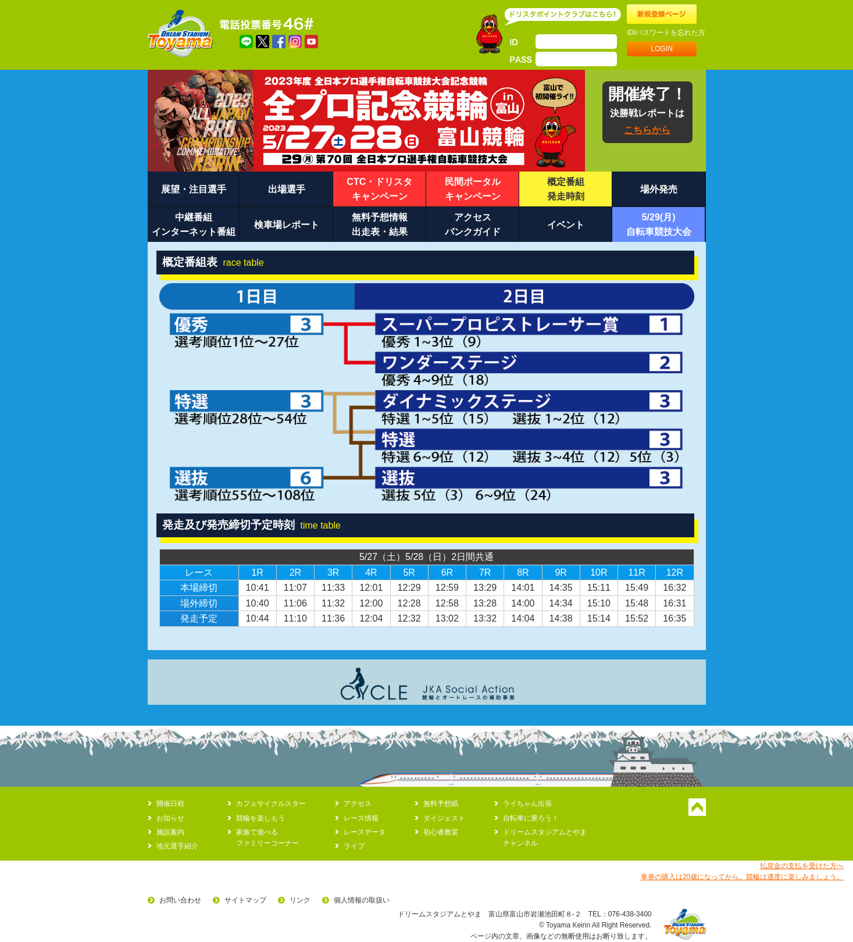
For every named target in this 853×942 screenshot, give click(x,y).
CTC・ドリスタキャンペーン (379, 189)
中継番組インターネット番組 (193, 224)
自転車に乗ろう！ (531, 818)
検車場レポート (286, 225)
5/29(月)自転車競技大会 (658, 224)
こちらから (647, 130)
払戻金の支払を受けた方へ (802, 866)
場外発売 (658, 189)
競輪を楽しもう (260, 818)
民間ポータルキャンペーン (473, 189)
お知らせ (170, 818)
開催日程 (170, 804)
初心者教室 (440, 832)
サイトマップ (245, 900)
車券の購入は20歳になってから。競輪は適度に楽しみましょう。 (742, 877)
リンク (300, 900)
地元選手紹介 (177, 846)
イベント (565, 225)
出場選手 (286, 189)
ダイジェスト (444, 818)
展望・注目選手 (193, 189)
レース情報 (361, 818)
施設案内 (170, 832)
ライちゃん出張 (527, 804)
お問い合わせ (180, 900)
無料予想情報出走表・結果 (380, 224)
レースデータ (365, 832)
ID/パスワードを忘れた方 (666, 32)
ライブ (354, 846)
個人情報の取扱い (362, 900)
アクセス (358, 804)
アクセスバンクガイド (473, 224)
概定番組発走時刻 (565, 189)
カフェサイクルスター (271, 804)
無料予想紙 (440, 804)
